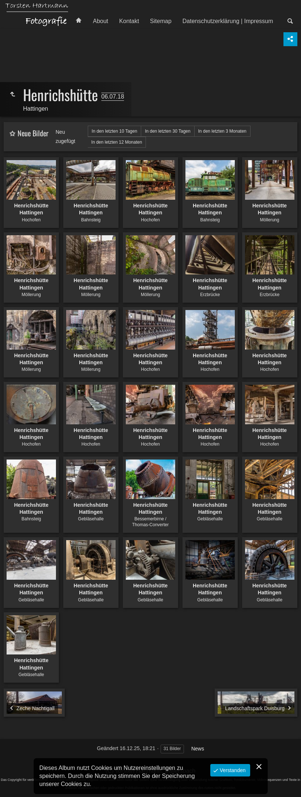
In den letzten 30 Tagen (168, 131)
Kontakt (129, 21)
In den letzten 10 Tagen (115, 131)
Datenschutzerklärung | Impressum (228, 21)
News (197, 749)
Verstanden (232, 770)
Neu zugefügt (65, 136)
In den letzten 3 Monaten (222, 131)
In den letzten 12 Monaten (116, 142)
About (100, 21)
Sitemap (161, 21)
